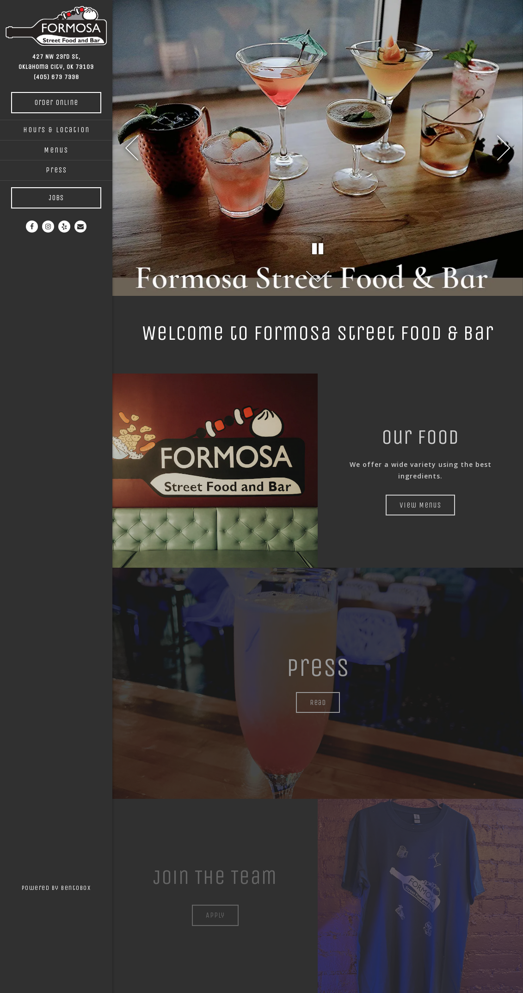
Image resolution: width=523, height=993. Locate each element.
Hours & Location (56, 129)
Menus (56, 150)
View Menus (420, 505)
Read (318, 702)
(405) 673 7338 (56, 77)
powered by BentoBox (67, 887)
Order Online (56, 102)
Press (56, 170)
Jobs (56, 197)
